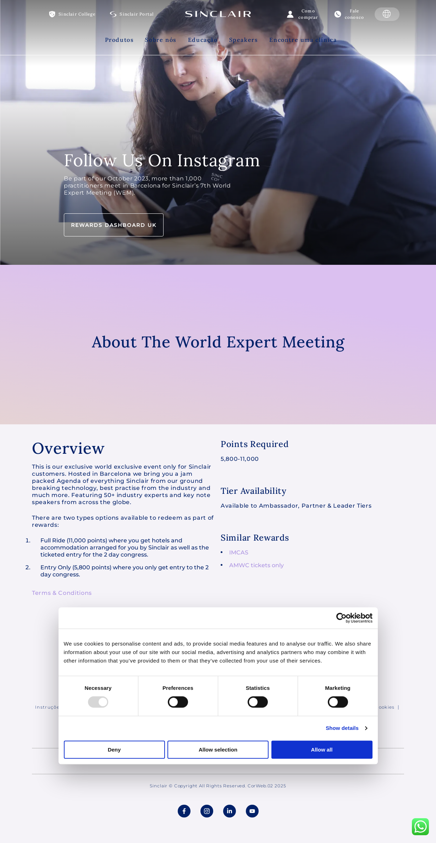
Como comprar (308, 14)
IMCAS (238, 552)
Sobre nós (160, 40)
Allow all (322, 750)
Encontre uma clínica (303, 40)
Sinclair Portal (137, 14)
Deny (114, 750)
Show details (342, 728)
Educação (203, 40)
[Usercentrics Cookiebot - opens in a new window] (341, 618)
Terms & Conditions (62, 593)
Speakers (243, 40)
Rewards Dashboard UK (113, 225)
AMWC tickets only (256, 565)
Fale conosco (354, 14)
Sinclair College (77, 14)
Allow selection (218, 750)
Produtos (119, 40)
